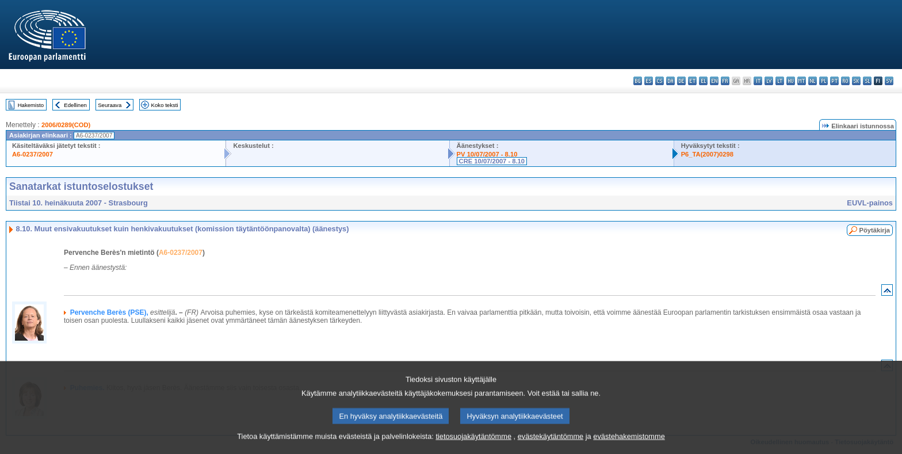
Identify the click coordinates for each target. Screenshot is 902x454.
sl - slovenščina (867, 81)
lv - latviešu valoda (769, 81)
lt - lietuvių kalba (779, 81)
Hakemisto (31, 105)
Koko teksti (164, 105)
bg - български (637, 81)
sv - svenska (889, 81)
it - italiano (758, 81)
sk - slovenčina (856, 81)
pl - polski (823, 81)
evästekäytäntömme (551, 445)
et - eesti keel (692, 81)
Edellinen (75, 105)
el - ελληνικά (703, 81)
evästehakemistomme (628, 445)
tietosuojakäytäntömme (473, 445)
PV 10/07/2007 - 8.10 (487, 154)
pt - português (834, 81)
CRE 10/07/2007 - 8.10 (492, 161)
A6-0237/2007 (32, 154)
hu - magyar (790, 81)
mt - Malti (801, 81)
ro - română (845, 81)
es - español (648, 81)
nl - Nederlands (812, 81)
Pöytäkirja (874, 230)
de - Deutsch (681, 81)
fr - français (725, 81)
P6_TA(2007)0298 (707, 154)
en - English (714, 81)
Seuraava (109, 105)
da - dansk (670, 81)
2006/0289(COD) (65, 124)
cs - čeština (659, 81)
